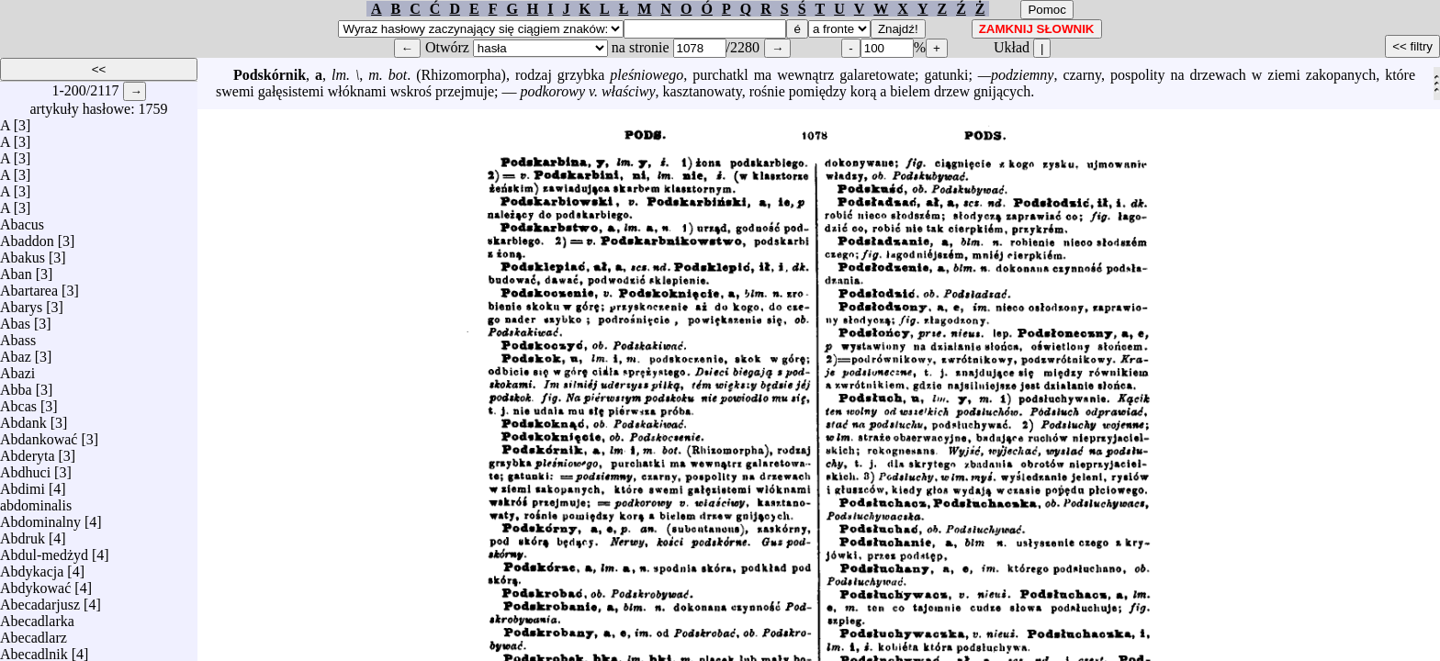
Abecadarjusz (40, 600)
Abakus (22, 253)
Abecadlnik (34, 649)
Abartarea (29, 286)
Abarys (21, 302)
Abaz (15, 352)
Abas (15, 319)
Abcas (18, 401)
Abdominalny (40, 517)
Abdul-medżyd (44, 550)
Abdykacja (31, 567)
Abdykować (35, 583)
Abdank (23, 418)
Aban (16, 269)
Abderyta (27, 451)
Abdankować (38, 435)
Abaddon (27, 236)
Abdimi (22, 484)
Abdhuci (25, 468)
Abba (16, 385)
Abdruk (22, 534)
